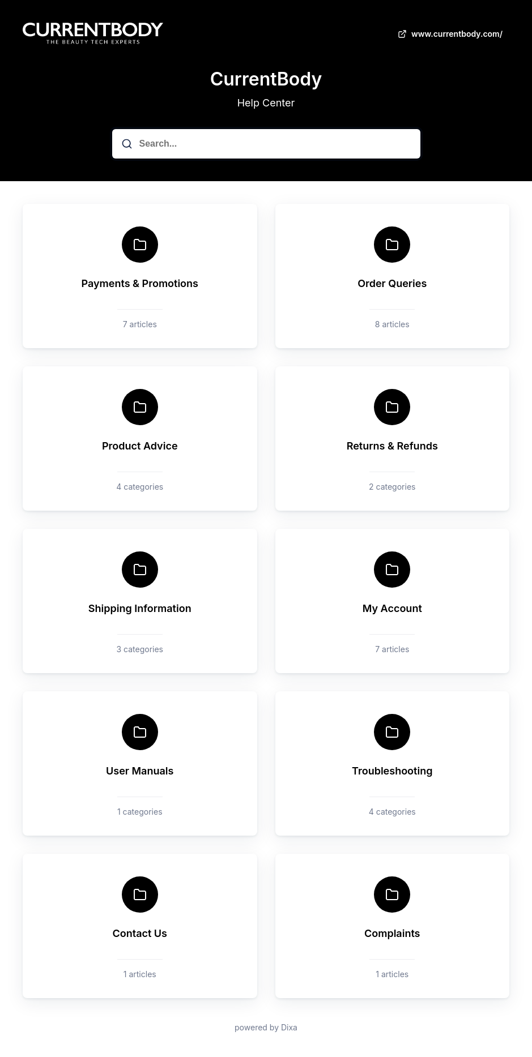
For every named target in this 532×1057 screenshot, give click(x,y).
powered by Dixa (266, 1027)
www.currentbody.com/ (449, 34)
